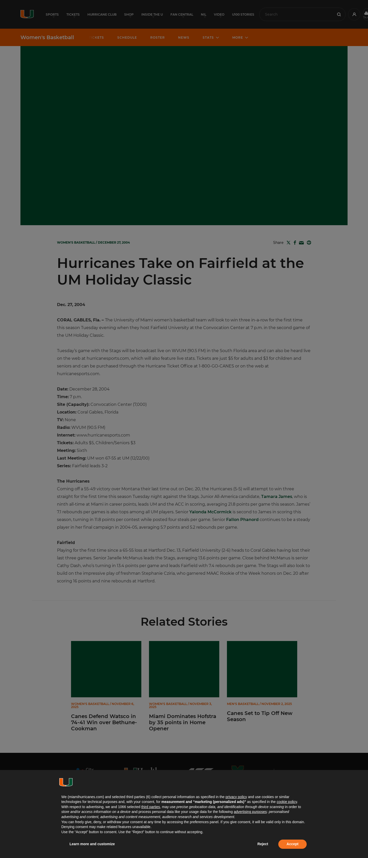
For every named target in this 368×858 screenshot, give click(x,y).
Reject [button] (262, 844)
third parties (150, 807)
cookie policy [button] (287, 802)
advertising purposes (250, 812)
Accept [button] (292, 844)
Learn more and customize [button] (92, 844)
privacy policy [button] (236, 797)
